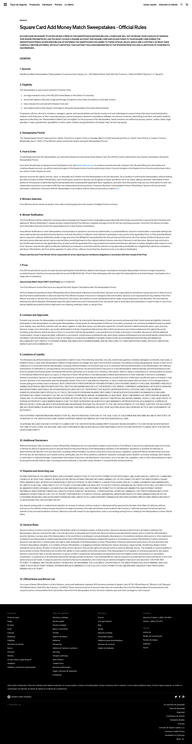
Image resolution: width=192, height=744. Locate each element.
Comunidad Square (105, 637)
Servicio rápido (58, 621)
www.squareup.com (85, 165)
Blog (99, 625)
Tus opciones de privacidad (174, 705)
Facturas (10, 633)
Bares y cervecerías (60, 629)
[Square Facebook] (179, 696)
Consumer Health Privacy (175, 731)
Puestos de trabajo (150, 640)
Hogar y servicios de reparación (65, 671)
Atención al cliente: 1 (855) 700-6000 (157, 617)
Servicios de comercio (106, 644)
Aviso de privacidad (177, 708)
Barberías (56, 640)
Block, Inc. (181, 739)
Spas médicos (58, 660)
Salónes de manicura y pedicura (65, 648)
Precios (101, 617)
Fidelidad (10, 640)
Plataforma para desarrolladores (110, 640)
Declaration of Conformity (175, 735)
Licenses (181, 724)
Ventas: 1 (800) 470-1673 (153, 621)
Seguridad (181, 712)
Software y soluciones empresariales (21, 667)
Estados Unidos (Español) (19, 696)
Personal (10, 652)
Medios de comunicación (152, 636)
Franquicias (57, 675)
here (117, 188)
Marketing (11, 637)
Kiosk (9, 629)
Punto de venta (13, 617)
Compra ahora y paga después (19, 660)
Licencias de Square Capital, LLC (172, 728)
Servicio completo (59, 625)
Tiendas (56, 633)
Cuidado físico (58, 663)
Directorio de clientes (15, 644)
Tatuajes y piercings (60, 656)
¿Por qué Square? (105, 621)
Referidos (147, 644)
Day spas (56, 652)
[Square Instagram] (183, 696)
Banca (9, 648)
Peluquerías (57, 644)
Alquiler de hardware (106, 648)
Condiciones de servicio (175, 716)
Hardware (11, 663)
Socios (145, 648)
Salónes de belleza (60, 637)
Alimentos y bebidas (60, 617)
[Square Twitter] (176, 696)
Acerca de (147, 632)
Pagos (9, 621)
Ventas (100, 629)
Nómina (10, 656)
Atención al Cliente (105, 633)
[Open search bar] (181, 4)
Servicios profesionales (62, 667)
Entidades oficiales (177, 720)
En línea (10, 625)
